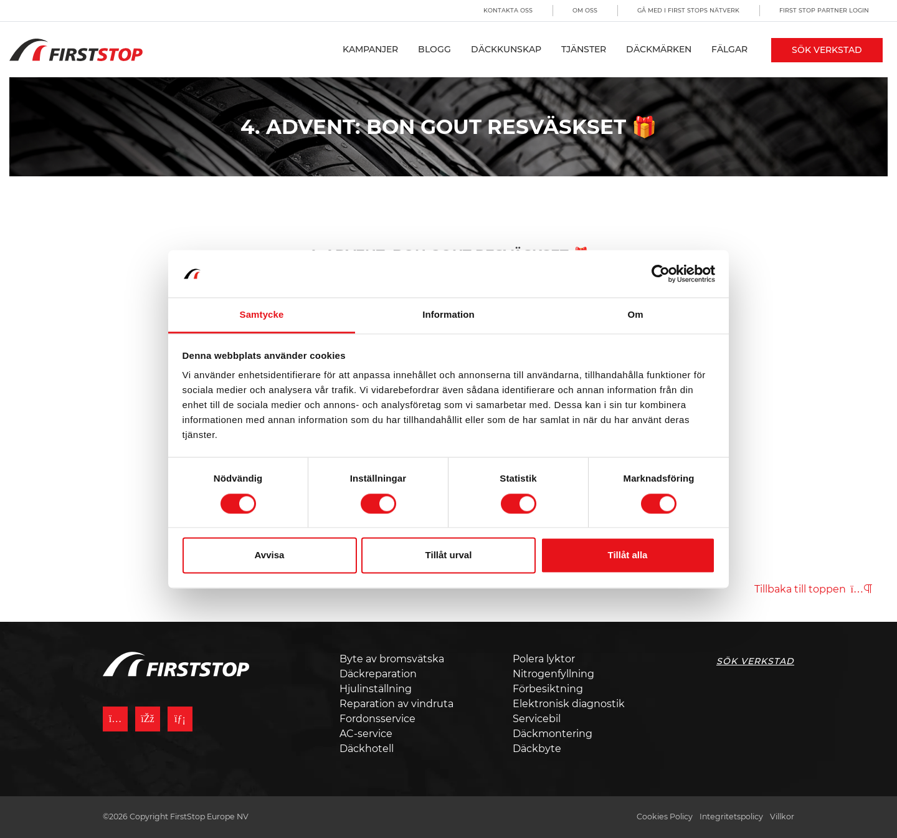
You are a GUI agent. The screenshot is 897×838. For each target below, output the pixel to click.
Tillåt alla (628, 555)
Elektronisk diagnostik (569, 704)
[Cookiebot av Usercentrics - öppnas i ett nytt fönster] (660, 273)
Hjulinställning (375, 689)
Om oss (584, 10)
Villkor (782, 816)
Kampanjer (370, 49)
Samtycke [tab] (262, 315)
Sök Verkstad (827, 49)
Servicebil (537, 719)
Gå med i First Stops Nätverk (688, 10)
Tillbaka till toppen (813, 589)
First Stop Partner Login (824, 10)
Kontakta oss (508, 10)
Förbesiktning (548, 689)
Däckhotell (366, 749)
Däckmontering (552, 734)
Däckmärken (658, 49)
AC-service (365, 734)
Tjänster (583, 49)
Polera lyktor (544, 659)
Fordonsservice (377, 719)
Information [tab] (448, 315)
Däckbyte (537, 749)
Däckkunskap (506, 49)
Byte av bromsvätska (391, 659)
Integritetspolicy (731, 816)
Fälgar (729, 49)
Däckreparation (378, 674)
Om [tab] (635, 315)
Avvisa (270, 555)
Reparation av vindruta (396, 704)
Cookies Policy (665, 816)
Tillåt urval (448, 555)
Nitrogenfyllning (553, 674)
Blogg (434, 49)
